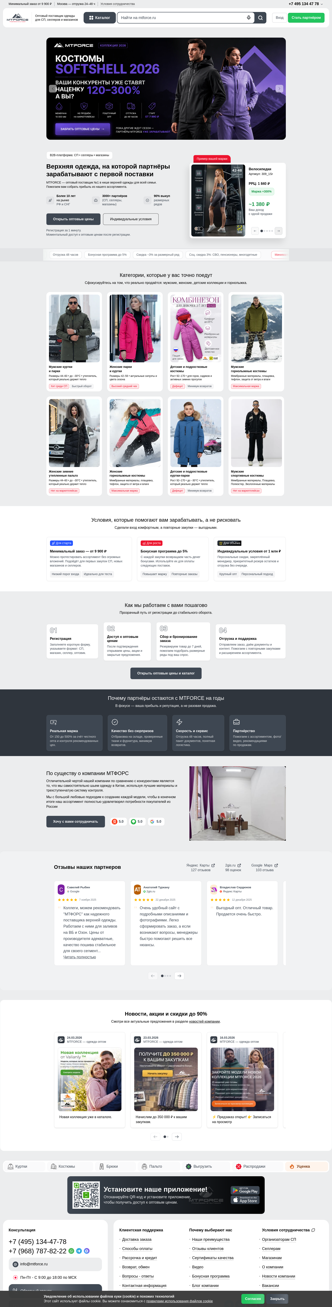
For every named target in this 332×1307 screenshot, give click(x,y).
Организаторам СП (279, 1239)
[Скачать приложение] (245, 1190)
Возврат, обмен (136, 1267)
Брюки (112, 1166)
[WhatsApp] (72, 1251)
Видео (198, 1267)
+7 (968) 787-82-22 (38, 1251)
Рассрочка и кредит (139, 1258)
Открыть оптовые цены (73, 219)
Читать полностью (79, 957)
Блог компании (205, 1286)
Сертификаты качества (213, 1258)
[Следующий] (278, 231)
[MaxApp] (87, 1251)
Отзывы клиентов (208, 1249)
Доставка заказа (137, 1239)
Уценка (303, 1166)
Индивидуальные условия (131, 219)
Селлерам (271, 1249)
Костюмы (67, 1166)
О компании (272, 1267)
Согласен (253, 1299)
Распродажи (254, 1166)
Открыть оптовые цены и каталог (166, 673)
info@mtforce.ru (34, 1264)
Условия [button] (117, 4)
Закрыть (277, 1299)
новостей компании (204, 1021)
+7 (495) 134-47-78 (38, 1241)
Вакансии (270, 1286)
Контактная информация (144, 1286)
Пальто (155, 1166)
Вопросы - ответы (138, 1276)
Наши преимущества (211, 1239)
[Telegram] (80, 1251)
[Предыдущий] (255, 231)
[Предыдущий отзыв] (153, 976)
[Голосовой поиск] (249, 17)
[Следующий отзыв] (179, 976)
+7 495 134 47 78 (306, 4)
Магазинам (272, 1258)
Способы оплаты (137, 1249)
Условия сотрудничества (288, 1230)
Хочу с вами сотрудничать (75, 821)
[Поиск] (186, 17)
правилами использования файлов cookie (179, 1301)
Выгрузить (202, 1166)
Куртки (21, 1166)
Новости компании (278, 1276)
